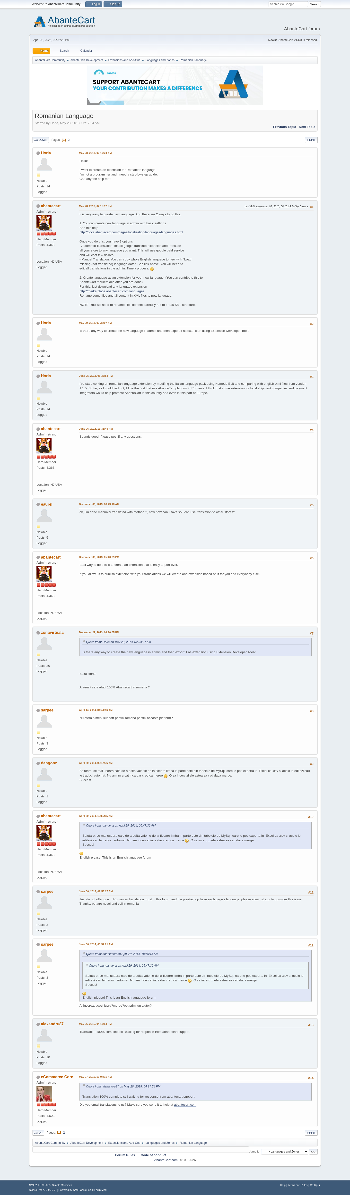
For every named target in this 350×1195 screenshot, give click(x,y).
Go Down (40, 139)
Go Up (38, 1132)
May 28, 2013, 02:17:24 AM (95, 152)
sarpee (47, 710)
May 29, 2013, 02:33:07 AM (95, 322)
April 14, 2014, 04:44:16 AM (96, 710)
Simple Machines (62, 1185)
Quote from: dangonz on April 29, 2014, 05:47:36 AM (121, 825)
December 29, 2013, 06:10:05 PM (99, 632)
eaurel (46, 504)
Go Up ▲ (315, 1185)
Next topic (307, 127)
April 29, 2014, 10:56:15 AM (96, 815)
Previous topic (284, 127)
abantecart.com (185, 1104)
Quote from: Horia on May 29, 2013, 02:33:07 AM (118, 642)
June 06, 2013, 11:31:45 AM (96, 428)
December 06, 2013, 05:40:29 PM (99, 557)
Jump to (254, 1151)
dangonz (49, 763)
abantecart (51, 206)
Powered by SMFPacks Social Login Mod (83, 1189)
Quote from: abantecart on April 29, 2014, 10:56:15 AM (122, 954)
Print (311, 139)
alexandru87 (52, 1024)
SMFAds (33, 1190)
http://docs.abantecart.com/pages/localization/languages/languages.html (131, 232)
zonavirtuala (52, 632)
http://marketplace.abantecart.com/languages (111, 291)
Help (283, 1185)
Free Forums (49, 1190)
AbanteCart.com (165, 1160)
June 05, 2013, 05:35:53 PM (96, 375)
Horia (46, 153)
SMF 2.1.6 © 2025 (40, 1185)
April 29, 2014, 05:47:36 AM (96, 762)
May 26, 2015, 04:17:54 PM (95, 1023)
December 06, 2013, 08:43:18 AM (99, 504)
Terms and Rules (298, 1185)
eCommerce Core (57, 1077)
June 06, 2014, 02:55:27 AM (96, 891)
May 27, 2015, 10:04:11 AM (95, 1076)
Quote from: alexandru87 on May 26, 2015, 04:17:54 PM (123, 1086)
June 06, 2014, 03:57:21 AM (96, 944)
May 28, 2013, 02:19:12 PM (95, 206)
